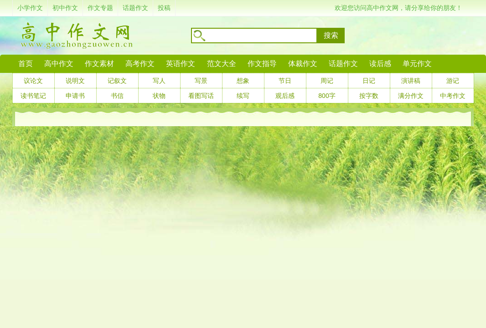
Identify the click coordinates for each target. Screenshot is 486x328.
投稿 (164, 7)
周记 (327, 80)
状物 (159, 95)
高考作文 (140, 63)
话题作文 (135, 7)
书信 (117, 95)
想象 (243, 80)
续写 (243, 95)
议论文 (33, 80)
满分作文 (411, 95)
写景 (201, 80)
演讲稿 (410, 80)
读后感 (380, 63)
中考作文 (452, 95)
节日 (285, 80)
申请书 (75, 95)
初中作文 (65, 7)
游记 (452, 80)
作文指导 (262, 63)
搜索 (331, 35)
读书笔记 (33, 95)
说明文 (75, 80)
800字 (326, 95)
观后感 (285, 95)
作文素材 (99, 63)
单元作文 (417, 63)
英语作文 (180, 63)
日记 (368, 80)
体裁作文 (302, 63)
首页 (25, 63)
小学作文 (30, 7)
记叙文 (117, 80)
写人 (159, 80)
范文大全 (221, 63)
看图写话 (201, 95)
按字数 (368, 95)
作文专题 (100, 7)
